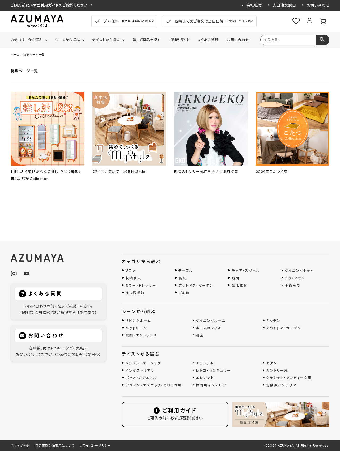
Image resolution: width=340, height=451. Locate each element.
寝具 (182, 278)
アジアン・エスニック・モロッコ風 (153, 385)
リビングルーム (138, 320)
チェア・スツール (246, 270)
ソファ (130, 270)
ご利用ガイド (179, 39)
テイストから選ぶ (106, 39)
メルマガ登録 (20, 446)
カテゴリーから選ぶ (27, 39)
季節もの (292, 285)
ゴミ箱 (184, 292)
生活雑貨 (240, 285)
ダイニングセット (299, 270)
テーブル (185, 270)
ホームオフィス (208, 328)
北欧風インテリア (281, 385)
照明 (236, 278)
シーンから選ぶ (67, 39)
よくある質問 (208, 39)
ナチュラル (205, 363)
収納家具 (133, 278)
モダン (271, 363)
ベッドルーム (136, 328)
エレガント (205, 378)
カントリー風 (277, 370)
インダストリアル (139, 370)
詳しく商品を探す (146, 39)
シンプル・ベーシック (143, 363)
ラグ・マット (294, 278)
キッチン (273, 320)
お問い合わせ (318, 5)
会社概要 (254, 5)
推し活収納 (135, 292)
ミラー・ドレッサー (140, 285)
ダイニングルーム (211, 320)
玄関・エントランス (141, 335)
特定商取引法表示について (54, 446)
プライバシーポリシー (95, 446)
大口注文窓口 (284, 5)
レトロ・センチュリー (213, 370)
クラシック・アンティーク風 (289, 378)
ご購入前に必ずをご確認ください (49, 5)
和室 (200, 335)
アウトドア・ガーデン (196, 285)
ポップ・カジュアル (141, 378)
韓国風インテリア (211, 385)
